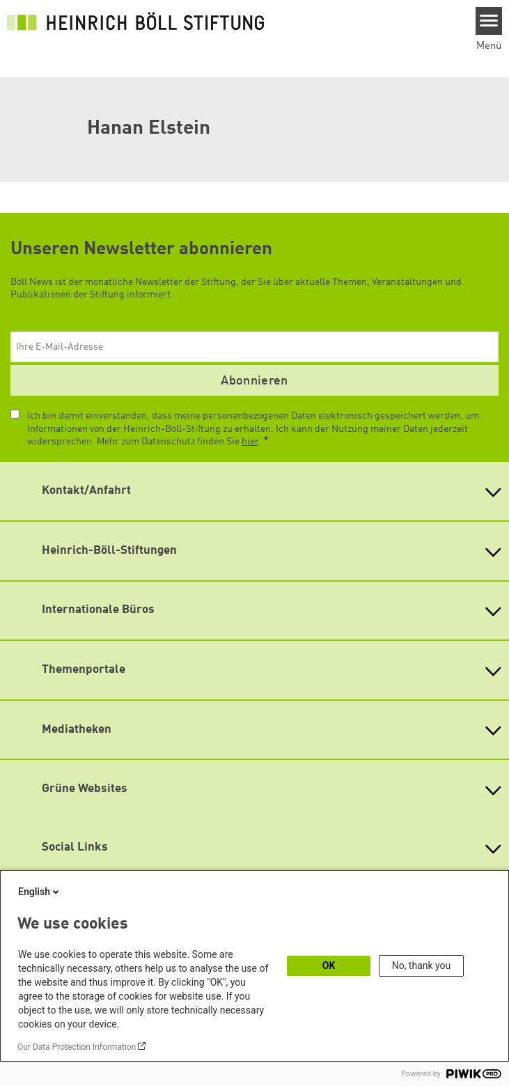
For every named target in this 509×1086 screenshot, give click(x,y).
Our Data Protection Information (76, 1047)
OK (329, 965)
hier (250, 442)
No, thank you (421, 965)
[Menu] (489, 21)
